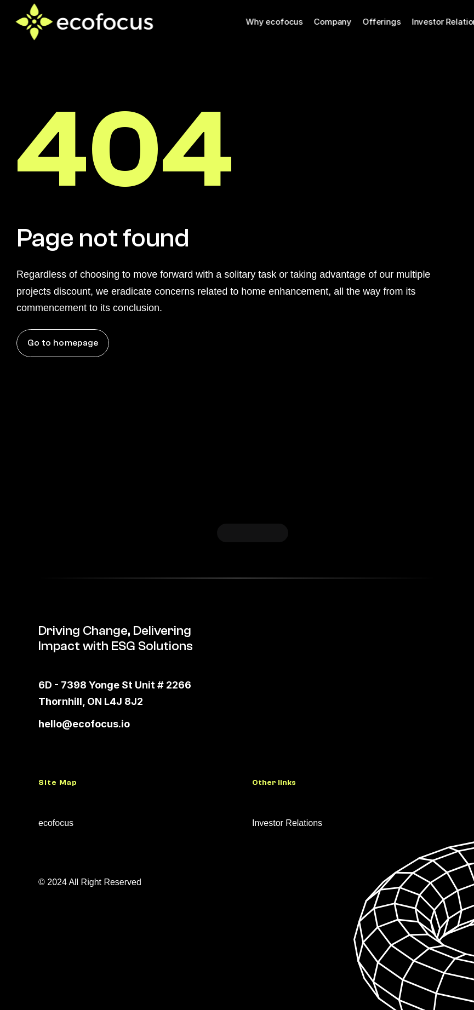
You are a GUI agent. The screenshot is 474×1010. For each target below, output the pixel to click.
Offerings (381, 21)
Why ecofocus (273, 21)
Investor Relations (287, 823)
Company (332, 21)
